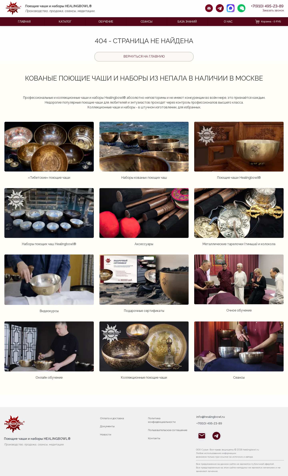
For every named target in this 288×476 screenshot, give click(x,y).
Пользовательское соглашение (160, 431)
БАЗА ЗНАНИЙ (187, 21)
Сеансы (146, 21)
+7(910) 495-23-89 (263, 6)
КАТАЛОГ (65, 21)
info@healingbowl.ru (211, 417)
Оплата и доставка (112, 418)
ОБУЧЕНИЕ (105, 21)
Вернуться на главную (144, 56)
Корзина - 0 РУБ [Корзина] (268, 22)
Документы (107, 425)
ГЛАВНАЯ (24, 21)
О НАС (228, 21)
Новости (106, 433)
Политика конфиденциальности (162, 420)
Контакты (154, 441)
